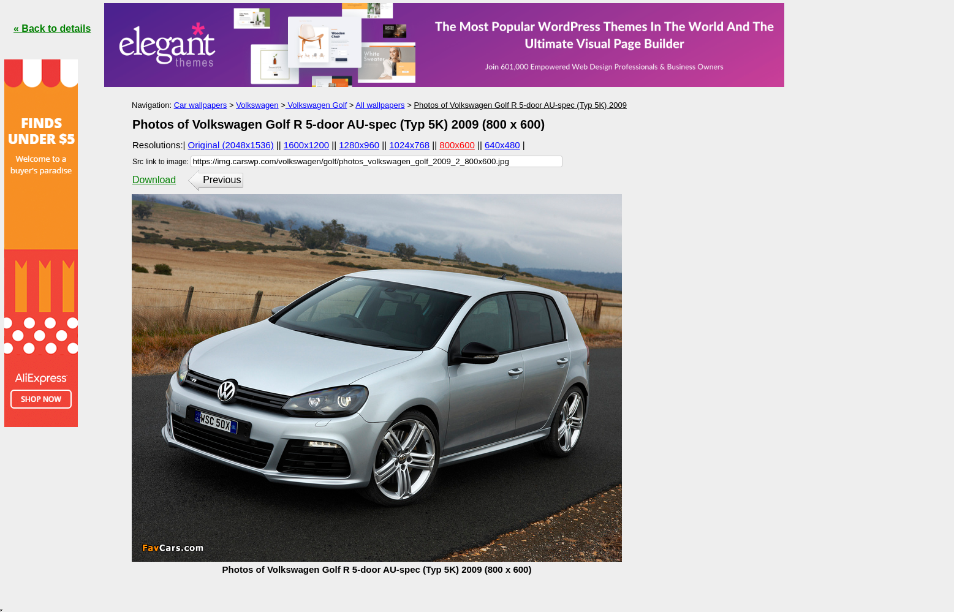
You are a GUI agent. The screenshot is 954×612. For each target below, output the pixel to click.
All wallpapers (379, 105)
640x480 (502, 145)
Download (154, 180)
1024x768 (409, 145)
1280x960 (359, 145)
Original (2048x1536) (231, 145)
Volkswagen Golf (316, 105)
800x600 (457, 145)
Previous (222, 180)
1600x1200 (306, 145)
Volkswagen (257, 105)
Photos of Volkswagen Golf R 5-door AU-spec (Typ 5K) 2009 (520, 105)
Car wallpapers (200, 105)
